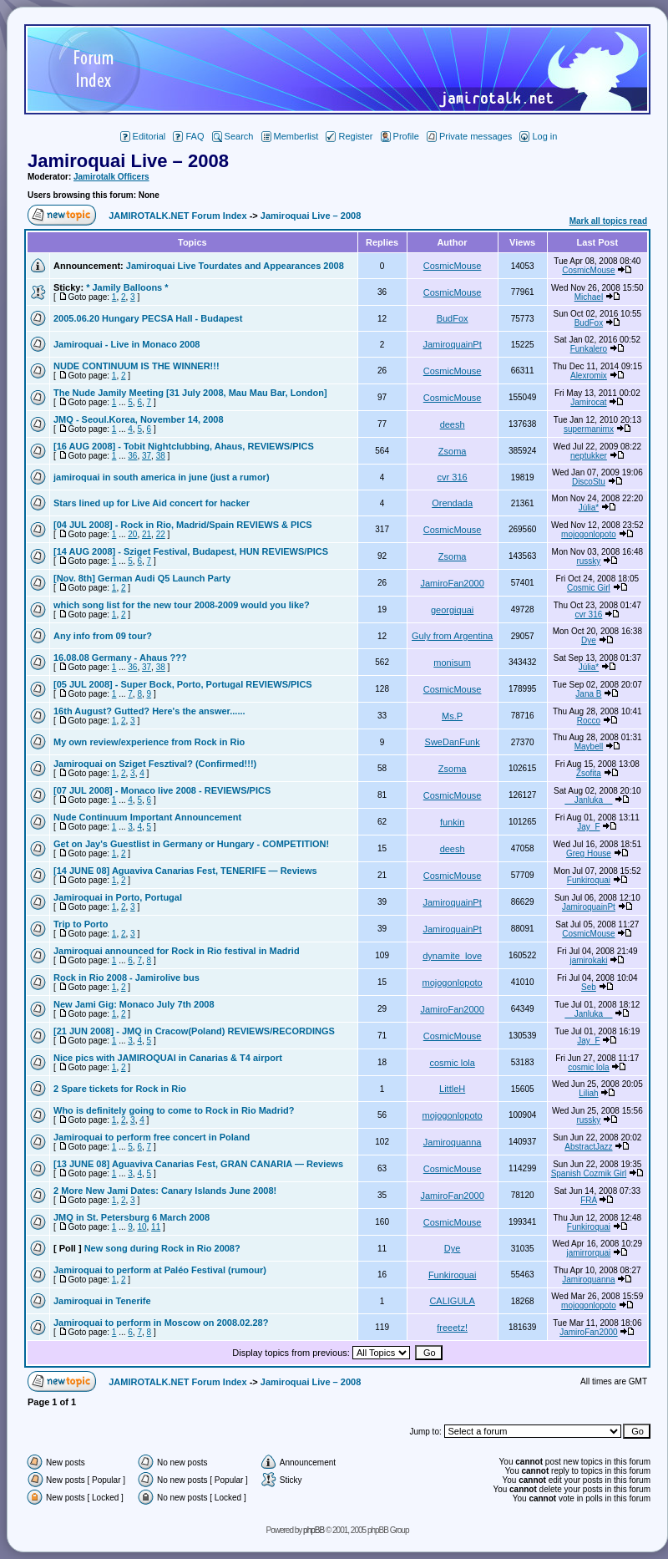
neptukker (588, 455)
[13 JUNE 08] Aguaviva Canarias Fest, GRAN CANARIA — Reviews (198, 1164)
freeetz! (452, 1328)
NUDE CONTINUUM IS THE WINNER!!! (136, 366)
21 (146, 534)
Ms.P (452, 716)
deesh (452, 424)
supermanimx (589, 429)
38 (160, 455)
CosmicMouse (452, 266)
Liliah (588, 1093)
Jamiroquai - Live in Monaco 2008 (126, 344)
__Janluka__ (589, 800)
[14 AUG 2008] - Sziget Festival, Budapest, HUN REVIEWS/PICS (190, 551)
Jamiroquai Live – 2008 (128, 160)
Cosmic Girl (588, 587)
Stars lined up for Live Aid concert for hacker (151, 503)
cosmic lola (451, 1063)
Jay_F (588, 826)
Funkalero (588, 348)
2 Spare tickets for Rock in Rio (119, 1089)
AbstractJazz (588, 1146)
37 (146, 455)
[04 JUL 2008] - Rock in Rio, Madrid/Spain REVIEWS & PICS (182, 525)
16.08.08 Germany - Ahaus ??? (120, 658)
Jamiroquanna (452, 1142)
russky (588, 561)
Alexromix (588, 375)
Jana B (588, 693)
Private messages (469, 136)
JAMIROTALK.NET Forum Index (177, 216)
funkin (452, 822)
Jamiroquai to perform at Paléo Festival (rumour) (159, 1270)
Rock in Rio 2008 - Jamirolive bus (126, 977)
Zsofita (588, 773)
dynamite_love (452, 956)
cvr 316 (453, 477)
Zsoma (452, 451)
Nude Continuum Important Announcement (147, 817)
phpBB (313, 1530)
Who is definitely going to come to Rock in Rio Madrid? (173, 1110)
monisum (452, 663)
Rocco (588, 720)
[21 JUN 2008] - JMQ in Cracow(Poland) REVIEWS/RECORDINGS (194, 1031)
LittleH (452, 1089)
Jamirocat (588, 402)
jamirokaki (588, 960)
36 (132, 455)
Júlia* (589, 507)
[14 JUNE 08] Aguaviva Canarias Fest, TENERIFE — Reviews (185, 871)
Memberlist (290, 136)
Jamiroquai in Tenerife (102, 1301)
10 (141, 1226)
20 (132, 534)
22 (160, 534)
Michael (588, 297)
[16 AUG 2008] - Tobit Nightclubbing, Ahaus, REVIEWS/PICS (183, 446)
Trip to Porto (80, 924)
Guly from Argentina (452, 636)
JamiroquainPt (452, 344)
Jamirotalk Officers (111, 176)
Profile (400, 136)
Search (233, 136)
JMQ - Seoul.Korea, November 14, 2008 (138, 419)
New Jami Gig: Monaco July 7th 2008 (134, 1004)
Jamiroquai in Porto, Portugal (117, 897)
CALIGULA (451, 1301)
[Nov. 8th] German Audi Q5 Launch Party (141, 578)
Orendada (452, 503)
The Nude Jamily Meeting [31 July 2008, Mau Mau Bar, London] (190, 393)
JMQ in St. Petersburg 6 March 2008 (131, 1217)
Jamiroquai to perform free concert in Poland (151, 1137)
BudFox (452, 318)
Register (349, 136)
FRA (588, 1200)
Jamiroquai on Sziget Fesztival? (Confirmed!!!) (154, 764)
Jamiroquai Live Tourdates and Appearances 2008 (235, 266)
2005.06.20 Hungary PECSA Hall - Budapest (147, 318)
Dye (588, 640)
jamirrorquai (589, 1252)
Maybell (588, 746)
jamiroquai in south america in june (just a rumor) (161, 477)
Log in (538, 136)
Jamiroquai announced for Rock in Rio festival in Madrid (176, 951)
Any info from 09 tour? (102, 636)
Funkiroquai (588, 880)
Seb (588, 987)
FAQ (188, 136)
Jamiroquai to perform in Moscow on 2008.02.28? (160, 1323)
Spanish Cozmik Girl (589, 1173)
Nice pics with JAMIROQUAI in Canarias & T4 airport (167, 1058)
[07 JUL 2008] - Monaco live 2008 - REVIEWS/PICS (162, 790)
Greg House (588, 853)
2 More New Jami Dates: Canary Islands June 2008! (164, 1191)
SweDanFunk (452, 742)
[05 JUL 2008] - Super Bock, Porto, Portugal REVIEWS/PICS (182, 684)
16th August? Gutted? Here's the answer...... (149, 711)
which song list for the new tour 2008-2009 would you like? (181, 605)
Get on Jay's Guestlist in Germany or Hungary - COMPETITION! (191, 844)
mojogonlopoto (588, 534)
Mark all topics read (608, 221)
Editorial (143, 136)
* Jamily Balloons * (127, 287)
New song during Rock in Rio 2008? (162, 1248)
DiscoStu (588, 481)
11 (155, 1226)
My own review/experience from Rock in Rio (149, 742)
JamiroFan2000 (451, 583)
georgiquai (452, 610)
